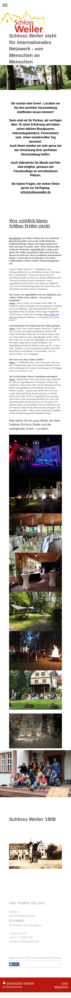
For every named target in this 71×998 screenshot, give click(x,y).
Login (64, 983)
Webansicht (61, 987)
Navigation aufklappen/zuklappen (35, 5)
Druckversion (13, 983)
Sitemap (29, 983)
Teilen (14, 964)
